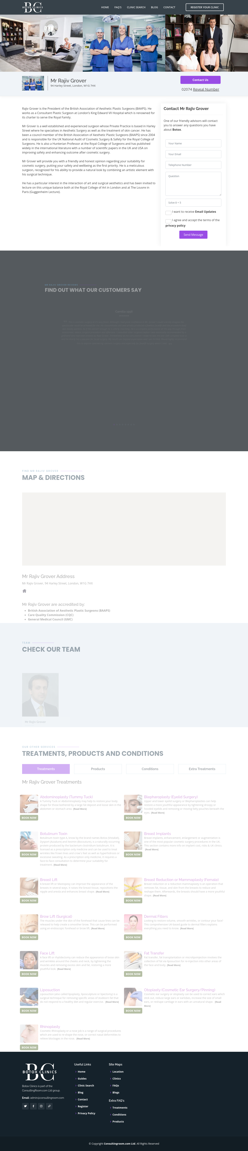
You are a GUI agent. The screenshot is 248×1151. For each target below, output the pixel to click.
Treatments (119, 1107)
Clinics (116, 1078)
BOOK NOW (29, 825)
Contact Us (200, 80)
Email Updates (205, 212)
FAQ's (117, 7)
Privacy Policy (86, 1113)
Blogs (115, 1092)
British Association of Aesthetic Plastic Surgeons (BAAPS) (69, 618)
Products (118, 1121)
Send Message (193, 235)
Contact (169, 7)
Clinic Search (136, 7)
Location (117, 1071)
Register (83, 1106)
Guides (82, 1078)
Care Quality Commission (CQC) (50, 622)
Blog (154, 7)
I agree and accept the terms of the (192, 223)
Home (105, 7)
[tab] (46, 776)
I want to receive (190, 212)
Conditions (119, 1114)
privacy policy (175, 226)
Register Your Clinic (205, 7)
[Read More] (80, 816)
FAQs (115, 1085)
